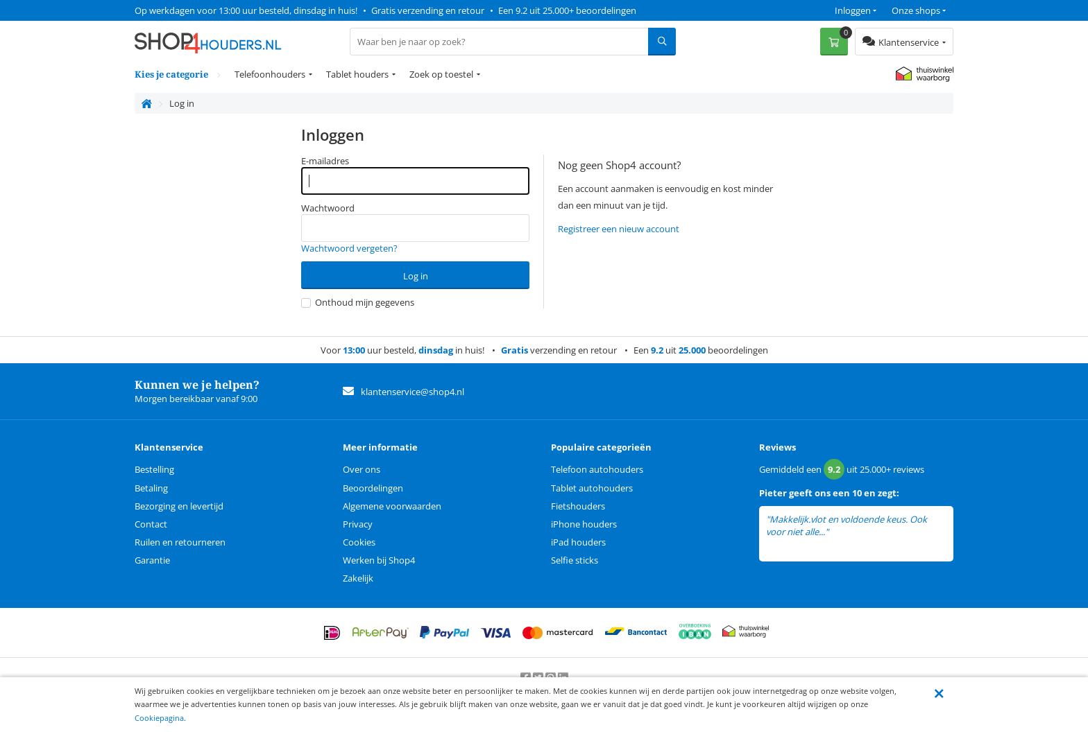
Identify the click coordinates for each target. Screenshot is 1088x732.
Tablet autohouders (592, 488)
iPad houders (578, 542)
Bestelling (154, 469)
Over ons (361, 469)
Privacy (358, 524)
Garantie (152, 560)
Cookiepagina (159, 718)
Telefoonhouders (270, 74)
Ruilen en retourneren (180, 542)
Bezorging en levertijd (179, 506)
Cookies (359, 542)
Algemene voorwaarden (392, 506)
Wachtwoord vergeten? (349, 248)
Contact (151, 524)
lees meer (850, 532)
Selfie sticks (574, 560)
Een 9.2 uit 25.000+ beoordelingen (567, 10)
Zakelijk (358, 578)
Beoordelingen (373, 488)
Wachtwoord (328, 208)
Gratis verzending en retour (427, 10)
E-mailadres (325, 161)
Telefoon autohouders (597, 469)
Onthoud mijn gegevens (357, 302)
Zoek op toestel (441, 74)
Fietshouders (578, 506)
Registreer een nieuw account (618, 229)
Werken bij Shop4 (379, 560)
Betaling (151, 488)
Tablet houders (357, 74)
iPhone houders (584, 524)
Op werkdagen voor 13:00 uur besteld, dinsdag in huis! (246, 10)
